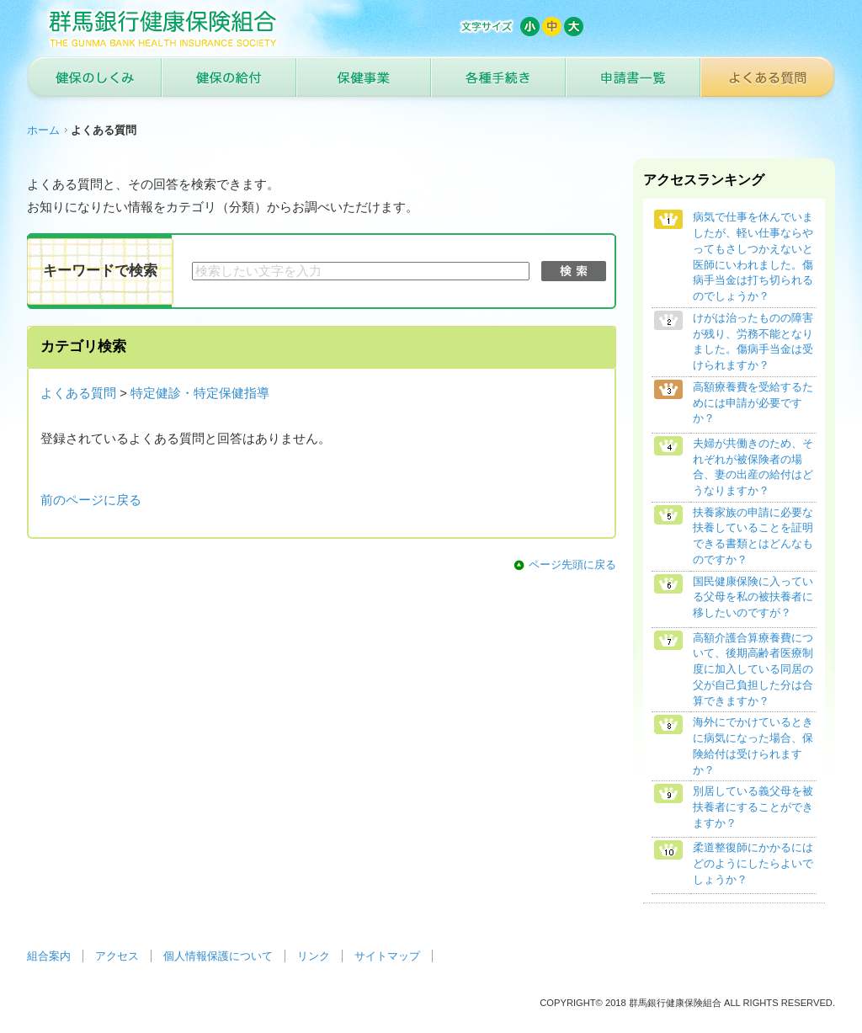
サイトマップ (387, 956)
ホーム (43, 130)
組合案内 (49, 956)
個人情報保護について (218, 956)
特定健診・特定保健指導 (199, 393)
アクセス (117, 956)
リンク (313, 956)
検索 (573, 271)
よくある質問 (78, 393)
